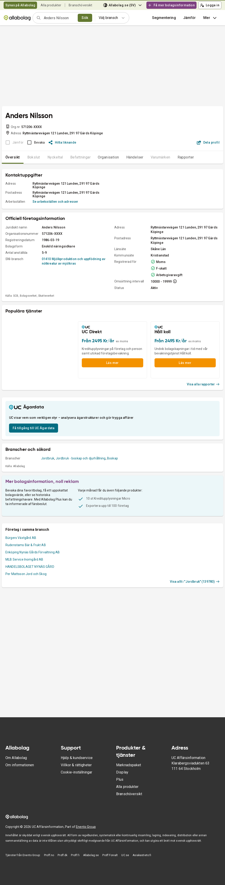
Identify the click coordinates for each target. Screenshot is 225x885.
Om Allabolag (16, 758)
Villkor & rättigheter (76, 765)
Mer (210, 18)
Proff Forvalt (110, 855)
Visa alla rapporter (203, 384)
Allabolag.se (91, 855)
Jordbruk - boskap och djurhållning (81, 458)
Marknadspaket (128, 765)
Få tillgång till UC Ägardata (33, 428)
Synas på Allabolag (20, 5)
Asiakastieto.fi (142, 855)
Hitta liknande (62, 142)
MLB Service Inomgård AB (24, 559)
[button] (189, 17)
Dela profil (208, 142)
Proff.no (49, 855)
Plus (120, 779)
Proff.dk (62, 855)
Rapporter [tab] (186, 157)
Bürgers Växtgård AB (20, 538)
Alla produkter (51, 5)
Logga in (209, 5)
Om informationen (19, 765)
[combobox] (59, 18)
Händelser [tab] (134, 157)
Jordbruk (47, 458)
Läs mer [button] (112, 363)
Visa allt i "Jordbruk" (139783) (195, 581)
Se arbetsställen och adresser (55, 201)
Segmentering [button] (164, 18)
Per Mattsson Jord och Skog (26, 574)
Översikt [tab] (12, 157)
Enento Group (86, 827)
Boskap (112, 458)
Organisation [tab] (108, 157)
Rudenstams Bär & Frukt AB (25, 545)
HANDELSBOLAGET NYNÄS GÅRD (29, 566)
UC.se (125, 855)
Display (122, 772)
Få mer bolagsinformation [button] (171, 5)
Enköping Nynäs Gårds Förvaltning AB (32, 552)
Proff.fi (75, 855)
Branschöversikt (80, 5)
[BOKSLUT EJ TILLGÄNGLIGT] (13, 142)
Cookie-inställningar (76, 772)
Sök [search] (85, 18)
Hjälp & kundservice (77, 758)
